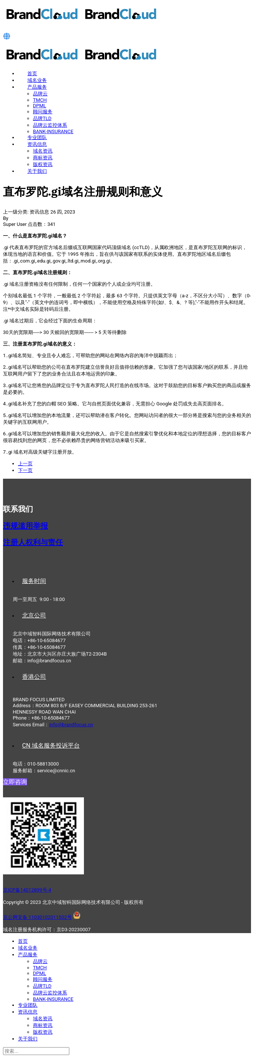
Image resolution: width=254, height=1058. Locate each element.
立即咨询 (15, 781)
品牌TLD (42, 118)
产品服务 (37, 87)
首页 (32, 73)
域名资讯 (42, 151)
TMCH (40, 100)
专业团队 (37, 137)
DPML (39, 105)
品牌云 (40, 93)
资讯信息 (37, 144)
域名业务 (37, 80)
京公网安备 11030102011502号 (37, 917)
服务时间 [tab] (34, 581)
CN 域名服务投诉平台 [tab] (51, 745)
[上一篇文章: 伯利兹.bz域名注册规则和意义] (25, 463)
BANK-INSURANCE (53, 131)
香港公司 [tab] (34, 676)
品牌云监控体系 (50, 125)
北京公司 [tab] (34, 615)
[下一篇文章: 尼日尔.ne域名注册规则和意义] (25, 470)
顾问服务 (42, 111)
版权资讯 (42, 164)
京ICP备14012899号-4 (27, 890)
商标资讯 (42, 157)
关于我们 (37, 171)
